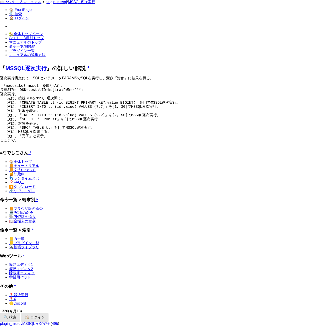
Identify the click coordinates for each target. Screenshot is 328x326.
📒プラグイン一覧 (24, 243)
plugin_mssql (56, 2)
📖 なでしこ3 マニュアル (20, 2)
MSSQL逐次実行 (81, 2)
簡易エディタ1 (21, 265)
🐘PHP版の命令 (22, 217)
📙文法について (22, 170)
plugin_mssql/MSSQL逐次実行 (25, 324)
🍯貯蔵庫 (17, 174)
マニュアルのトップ (25, 42)
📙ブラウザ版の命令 (26, 208)
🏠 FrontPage (20, 10)
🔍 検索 (15, 14)
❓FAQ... (16, 182)
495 (55, 324)
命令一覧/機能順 (22, 46)
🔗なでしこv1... (22, 191)
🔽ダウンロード (22, 187)
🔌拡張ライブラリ (24, 247)
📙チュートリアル (24, 166)
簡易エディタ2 (21, 269)
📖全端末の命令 (22, 221)
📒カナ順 (17, 239)
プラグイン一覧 (22, 51)
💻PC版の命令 (21, 213)
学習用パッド (20, 277)
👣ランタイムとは (24, 178)
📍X (12, 299)
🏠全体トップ (20, 162)
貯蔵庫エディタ (22, 273)
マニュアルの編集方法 (27, 55)
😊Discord (17, 303)
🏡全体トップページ (26, 34)
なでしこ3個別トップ (26, 38)
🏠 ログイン (19, 18)
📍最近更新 (18, 295)
